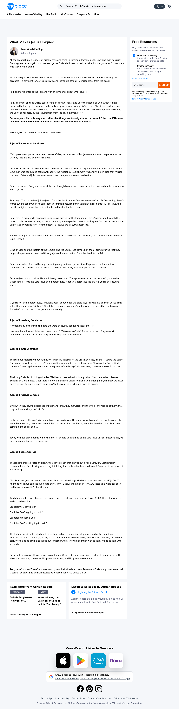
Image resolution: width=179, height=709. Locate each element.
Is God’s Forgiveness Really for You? (21, 599)
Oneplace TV (83, 14)
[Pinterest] (89, 688)
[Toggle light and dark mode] (169, 6)
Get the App (47, 698)
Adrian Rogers (28, 53)
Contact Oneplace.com (99, 698)
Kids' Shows (67, 14)
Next (43, 592)
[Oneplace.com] (17, 6)
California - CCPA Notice (126, 698)
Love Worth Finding (32, 49)
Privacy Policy (62, 698)
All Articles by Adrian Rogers (25, 614)
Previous (17, 592)
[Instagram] (98, 688)
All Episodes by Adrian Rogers (87, 612)
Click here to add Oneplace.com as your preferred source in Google (92, 678)
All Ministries (14, 14)
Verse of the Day (34, 14)
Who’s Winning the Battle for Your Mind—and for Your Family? (50, 601)
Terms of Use (78, 698)
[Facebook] (80, 688)
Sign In (159, 6)
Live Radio (51, 14)
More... (97, 14)
